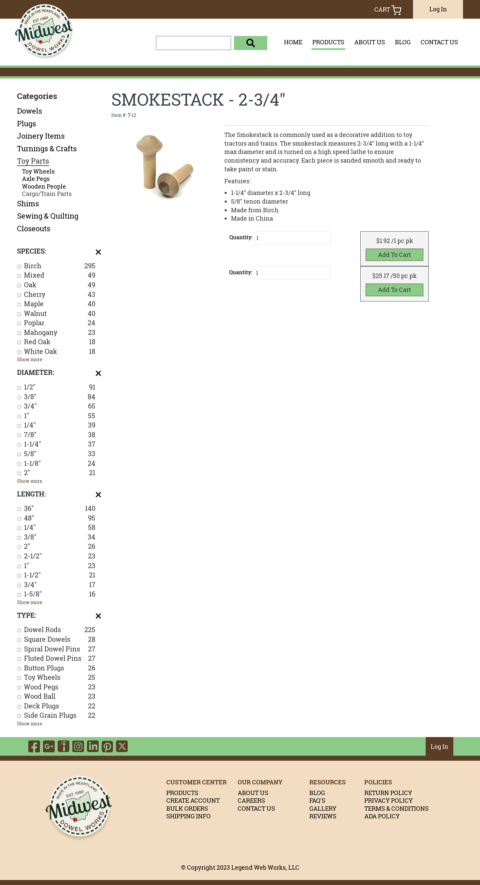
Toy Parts (33, 161)
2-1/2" (59, 556)
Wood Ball (59, 696)
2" (59, 473)
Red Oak (59, 342)
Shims (28, 204)
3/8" (59, 397)
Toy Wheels (38, 171)
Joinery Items (41, 136)
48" (59, 518)
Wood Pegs (59, 687)
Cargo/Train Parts (47, 194)
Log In (438, 9)
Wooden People (44, 186)
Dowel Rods (59, 630)
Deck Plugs (59, 706)
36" (59, 508)
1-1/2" (59, 575)
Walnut (59, 314)
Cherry (59, 295)
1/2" (59, 387)
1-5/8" (59, 594)
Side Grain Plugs (59, 715)
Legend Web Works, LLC (265, 867)
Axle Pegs (36, 179)
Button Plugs (59, 668)
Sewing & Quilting (47, 216)
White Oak (59, 352)
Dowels (29, 111)
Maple (59, 304)
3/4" (59, 406)
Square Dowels (59, 639)
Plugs (26, 124)
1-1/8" (59, 463)
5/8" (59, 454)
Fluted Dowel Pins (59, 658)
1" (59, 416)
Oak (59, 285)
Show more (29, 359)
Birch (59, 266)
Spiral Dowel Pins (59, 649)
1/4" (59, 425)
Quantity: (241, 237)
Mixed (59, 275)
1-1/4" (59, 444)
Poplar (59, 323)
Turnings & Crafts (47, 149)
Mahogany (59, 333)
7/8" (59, 435)
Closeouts (33, 229)
